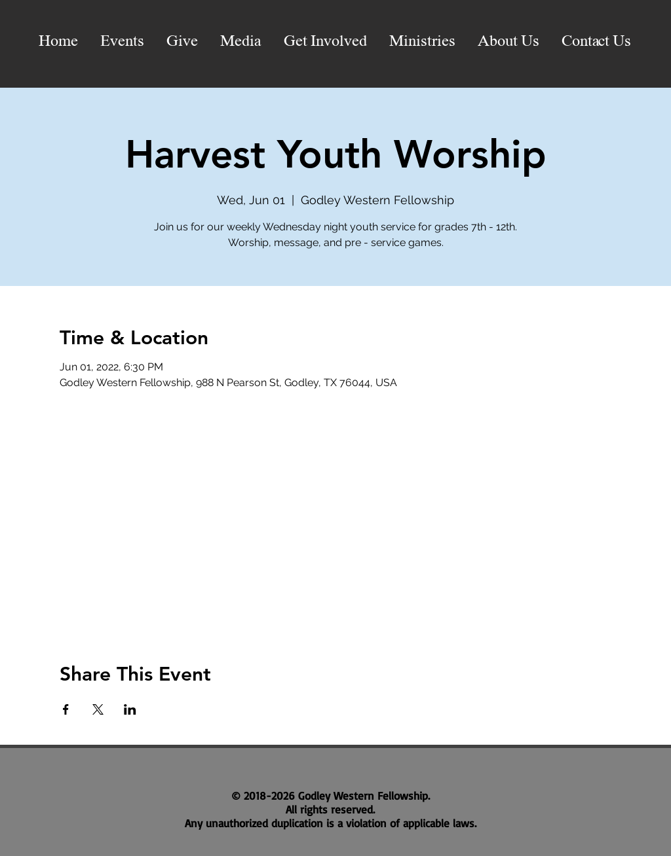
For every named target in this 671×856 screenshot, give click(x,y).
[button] (241, 42)
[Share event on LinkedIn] (130, 709)
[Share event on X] (98, 709)
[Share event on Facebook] (66, 709)
